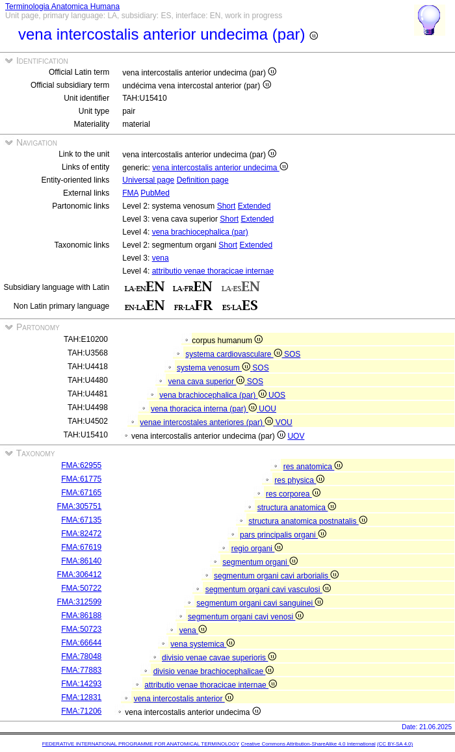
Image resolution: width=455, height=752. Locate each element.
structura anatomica (297, 507)
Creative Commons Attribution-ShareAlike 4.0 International (307, 744)
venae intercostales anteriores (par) (207, 422)
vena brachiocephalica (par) (200, 232)
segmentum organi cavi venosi (246, 616)
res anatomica (313, 466)
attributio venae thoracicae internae (213, 271)
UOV (295, 436)
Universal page (148, 180)
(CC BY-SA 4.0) (395, 744)
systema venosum (214, 367)
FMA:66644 (81, 642)
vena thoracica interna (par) (205, 408)
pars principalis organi (283, 534)
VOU (284, 422)
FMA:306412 (79, 574)
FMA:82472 (81, 533)
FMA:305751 (79, 506)
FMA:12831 (81, 697)
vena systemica (202, 644)
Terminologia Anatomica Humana (62, 6)
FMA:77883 (81, 670)
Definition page (203, 180)
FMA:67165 (81, 492)
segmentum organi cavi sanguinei (259, 603)
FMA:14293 (81, 683)
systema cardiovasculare (234, 354)
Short (226, 206)
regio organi (257, 548)
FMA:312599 (79, 601)
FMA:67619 (81, 547)
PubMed (155, 193)
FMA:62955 (81, 465)
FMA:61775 (81, 479)
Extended (254, 206)
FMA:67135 (81, 520)
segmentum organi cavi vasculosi (268, 589)
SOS (292, 354)
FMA (130, 193)
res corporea (293, 494)
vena (160, 258)
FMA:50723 (81, 629)
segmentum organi (260, 562)
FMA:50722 (81, 588)
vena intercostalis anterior (183, 698)
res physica (299, 480)
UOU (267, 408)
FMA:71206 (81, 711)
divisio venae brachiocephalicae (213, 671)
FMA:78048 (81, 656)
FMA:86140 (81, 560)
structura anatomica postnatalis (307, 521)
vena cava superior (207, 381)
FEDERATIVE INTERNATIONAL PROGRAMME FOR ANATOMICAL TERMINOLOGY (140, 744)
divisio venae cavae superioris (219, 657)
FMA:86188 (81, 615)
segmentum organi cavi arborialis (276, 575)
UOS (276, 395)
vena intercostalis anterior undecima (219, 167)
